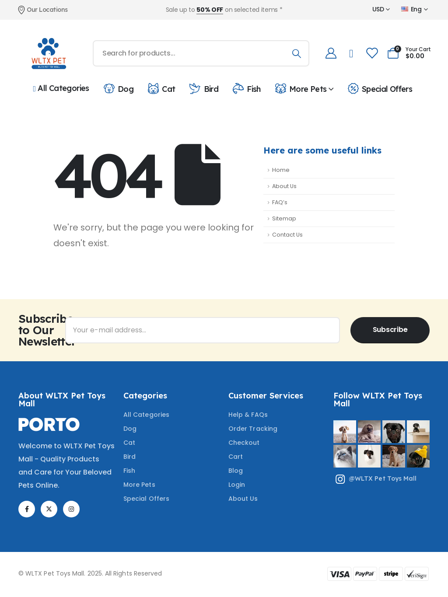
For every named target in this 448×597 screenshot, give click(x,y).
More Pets (300, 88)
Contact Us (287, 234)
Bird (203, 88)
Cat (161, 88)
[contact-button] (390, 330)
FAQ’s (279, 202)
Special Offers (379, 88)
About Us (284, 186)
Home (281, 170)
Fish (246, 88)
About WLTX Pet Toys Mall (61, 399)
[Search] (296, 53)
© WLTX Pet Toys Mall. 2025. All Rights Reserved (90, 573)
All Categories (61, 88)
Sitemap (284, 218)
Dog (117, 88)
